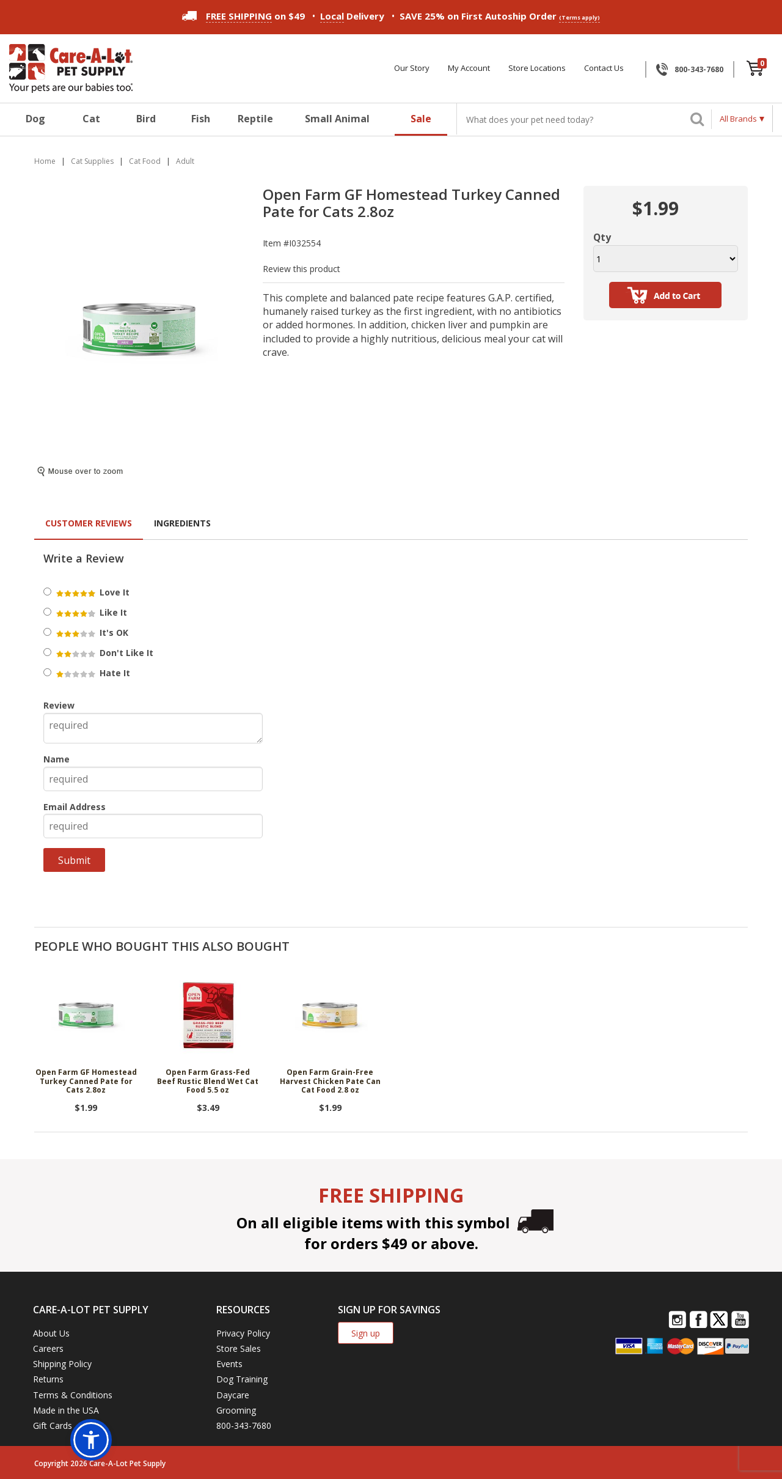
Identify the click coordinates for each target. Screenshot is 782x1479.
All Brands (738, 118)
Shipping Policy (62, 1364)
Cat (91, 118)
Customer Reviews (88, 523)
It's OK (91, 632)
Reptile (255, 118)
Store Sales (238, 1348)
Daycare (232, 1395)
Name (56, 759)
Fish (200, 118)
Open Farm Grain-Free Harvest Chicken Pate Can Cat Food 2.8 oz (330, 1081)
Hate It (92, 673)
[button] (91, 1440)
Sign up (365, 1333)
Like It (90, 612)
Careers (48, 1348)
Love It (92, 592)
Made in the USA (66, 1410)
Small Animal (337, 118)
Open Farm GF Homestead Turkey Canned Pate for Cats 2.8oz (86, 1081)
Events (229, 1364)
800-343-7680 (698, 69)
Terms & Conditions (72, 1395)
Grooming (236, 1410)
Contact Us (604, 68)
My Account (469, 68)
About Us (51, 1333)
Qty (602, 237)
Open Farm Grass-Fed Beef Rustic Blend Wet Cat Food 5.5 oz (207, 1081)
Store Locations (537, 68)
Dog (35, 118)
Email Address (74, 807)
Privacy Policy (243, 1333)
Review (59, 705)
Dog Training (242, 1379)
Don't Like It (103, 652)
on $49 (243, 16)
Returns (48, 1379)
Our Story (411, 68)
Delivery (352, 16)
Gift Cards (52, 1425)
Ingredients (182, 523)
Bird (146, 118)
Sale (421, 118)
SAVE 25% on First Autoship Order (500, 16)
